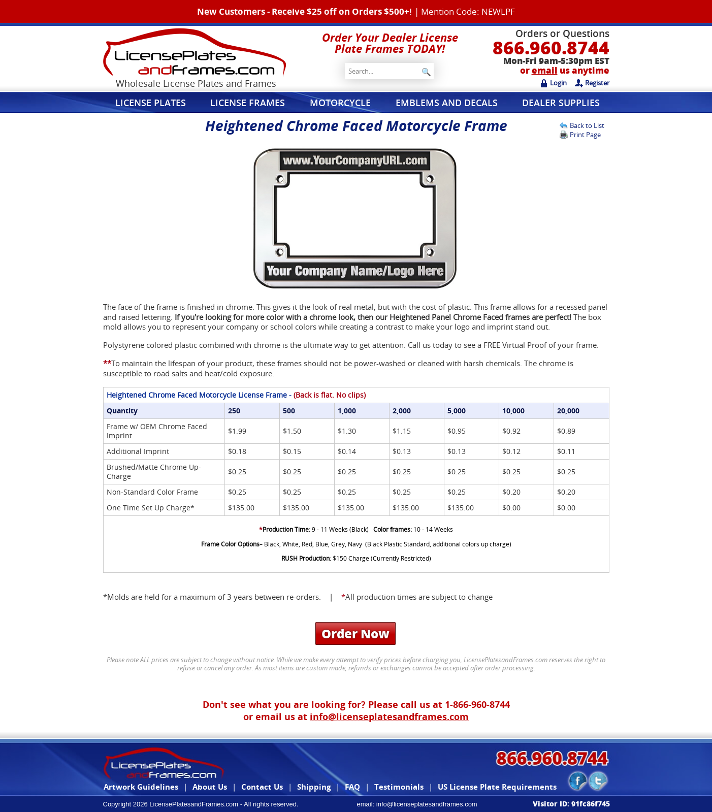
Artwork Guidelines (141, 787)
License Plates (150, 102)
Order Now (355, 633)
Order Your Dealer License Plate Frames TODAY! (390, 42)
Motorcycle (340, 102)
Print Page (585, 134)
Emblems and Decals (447, 102)
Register (592, 82)
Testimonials (399, 787)
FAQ (352, 787)
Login (553, 82)
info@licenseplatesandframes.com (389, 716)
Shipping (314, 787)
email (545, 70)
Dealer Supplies (561, 102)
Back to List (587, 125)
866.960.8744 (551, 47)
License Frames (247, 102)
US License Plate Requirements (497, 787)
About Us (209, 787)
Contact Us (262, 787)
